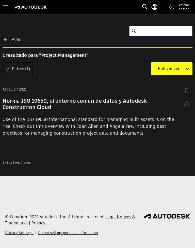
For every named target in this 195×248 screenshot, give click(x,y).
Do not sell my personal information (68, 232)
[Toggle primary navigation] (6, 7)
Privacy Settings (19, 232)
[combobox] (168, 69)
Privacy (38, 223)
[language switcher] (157, 7)
